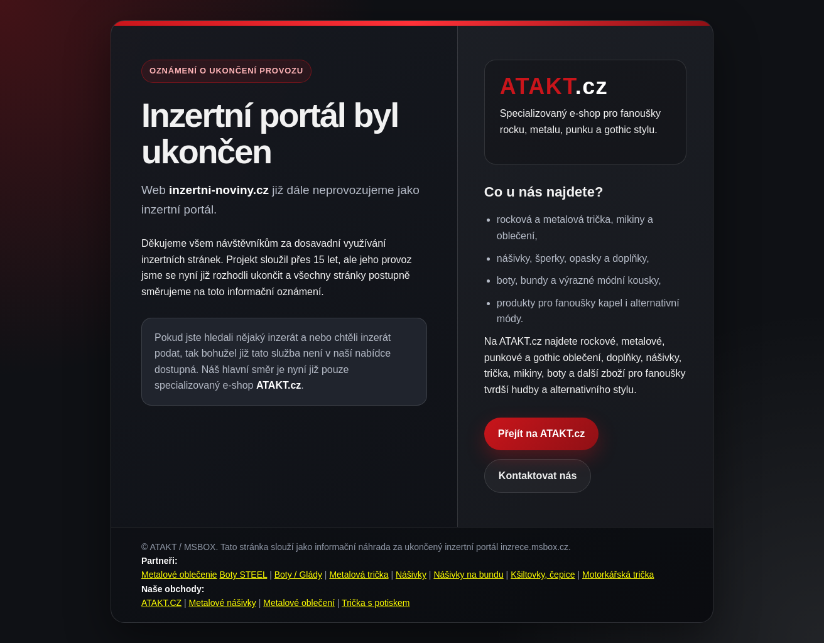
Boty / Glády (298, 575)
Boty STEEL (244, 575)
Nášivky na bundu (468, 575)
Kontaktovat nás (538, 475)
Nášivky (411, 575)
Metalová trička (358, 575)
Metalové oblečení (299, 603)
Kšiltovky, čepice (543, 575)
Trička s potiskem (375, 603)
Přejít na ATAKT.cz (541, 433)
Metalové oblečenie (179, 575)
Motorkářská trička (618, 575)
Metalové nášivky (222, 603)
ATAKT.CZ (161, 603)
